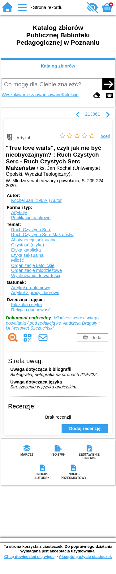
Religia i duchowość (30, 309)
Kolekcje (70, 94)
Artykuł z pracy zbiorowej (35, 292)
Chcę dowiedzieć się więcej (29, 556)
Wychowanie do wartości (35, 275)
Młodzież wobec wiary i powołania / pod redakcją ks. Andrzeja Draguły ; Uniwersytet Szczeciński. (53, 322)
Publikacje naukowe (30, 217)
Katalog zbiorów (58, 66)
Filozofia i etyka (26, 304)
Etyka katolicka (26, 250)
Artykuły (19, 212)
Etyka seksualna (27, 255)
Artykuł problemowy (30, 287)
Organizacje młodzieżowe (36, 270)
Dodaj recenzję (85, 428)
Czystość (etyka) (27, 244)
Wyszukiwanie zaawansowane (32, 94)
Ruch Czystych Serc (31, 229)
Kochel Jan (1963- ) (36, 200)
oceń (105, 136)
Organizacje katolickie (32, 265)
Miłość (17, 260)
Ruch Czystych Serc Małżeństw (42, 234)
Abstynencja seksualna (34, 239)
